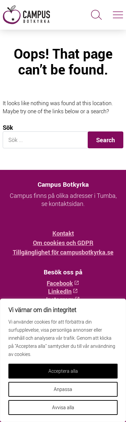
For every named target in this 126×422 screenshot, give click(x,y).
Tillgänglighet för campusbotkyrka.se (63, 252)
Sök (8, 127)
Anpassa (63, 389)
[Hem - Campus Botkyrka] (31, 15)
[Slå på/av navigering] (118, 15)
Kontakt (63, 233)
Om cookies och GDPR (63, 243)
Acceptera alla (63, 371)
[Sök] (96, 15)
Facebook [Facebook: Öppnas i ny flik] (63, 283)
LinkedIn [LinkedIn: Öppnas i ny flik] (63, 291)
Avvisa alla (63, 407)
